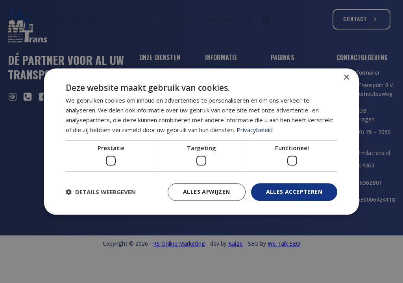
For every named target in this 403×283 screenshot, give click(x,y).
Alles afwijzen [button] (206, 191)
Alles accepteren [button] (294, 191)
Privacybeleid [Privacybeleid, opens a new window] (255, 130)
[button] (101, 191)
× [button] (346, 78)
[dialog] (201, 141)
